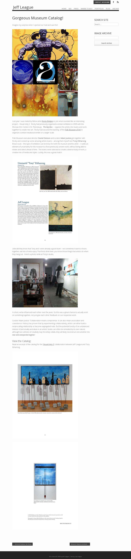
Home (64, 9)
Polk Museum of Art (73, 130)
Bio (70, 9)
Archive (116, 9)
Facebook (113, 2)
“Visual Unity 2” (48, 344)
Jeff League (23, 7)
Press (76, 9)
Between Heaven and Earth (80, 544)
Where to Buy (86, 9)
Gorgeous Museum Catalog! (37, 17)
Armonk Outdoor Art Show (22, 544)
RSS (117, 2)
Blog (108, 9)
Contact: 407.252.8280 (102, 2)
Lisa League (78, 556)
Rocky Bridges (47, 121)
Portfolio (99, 9)
